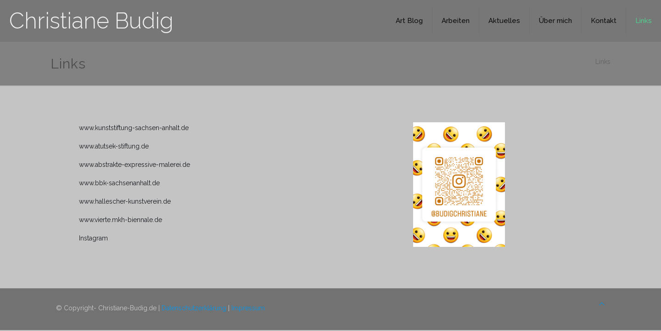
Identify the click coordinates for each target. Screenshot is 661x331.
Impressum (248, 308)
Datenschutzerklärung (194, 308)
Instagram (93, 238)
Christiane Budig (91, 21)
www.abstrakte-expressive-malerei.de (134, 164)
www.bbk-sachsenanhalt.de (119, 183)
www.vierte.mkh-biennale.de (120, 219)
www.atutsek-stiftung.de (114, 146)
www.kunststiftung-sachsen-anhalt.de (134, 127)
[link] (459, 184)
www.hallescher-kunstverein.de (125, 201)
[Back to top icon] (602, 304)
